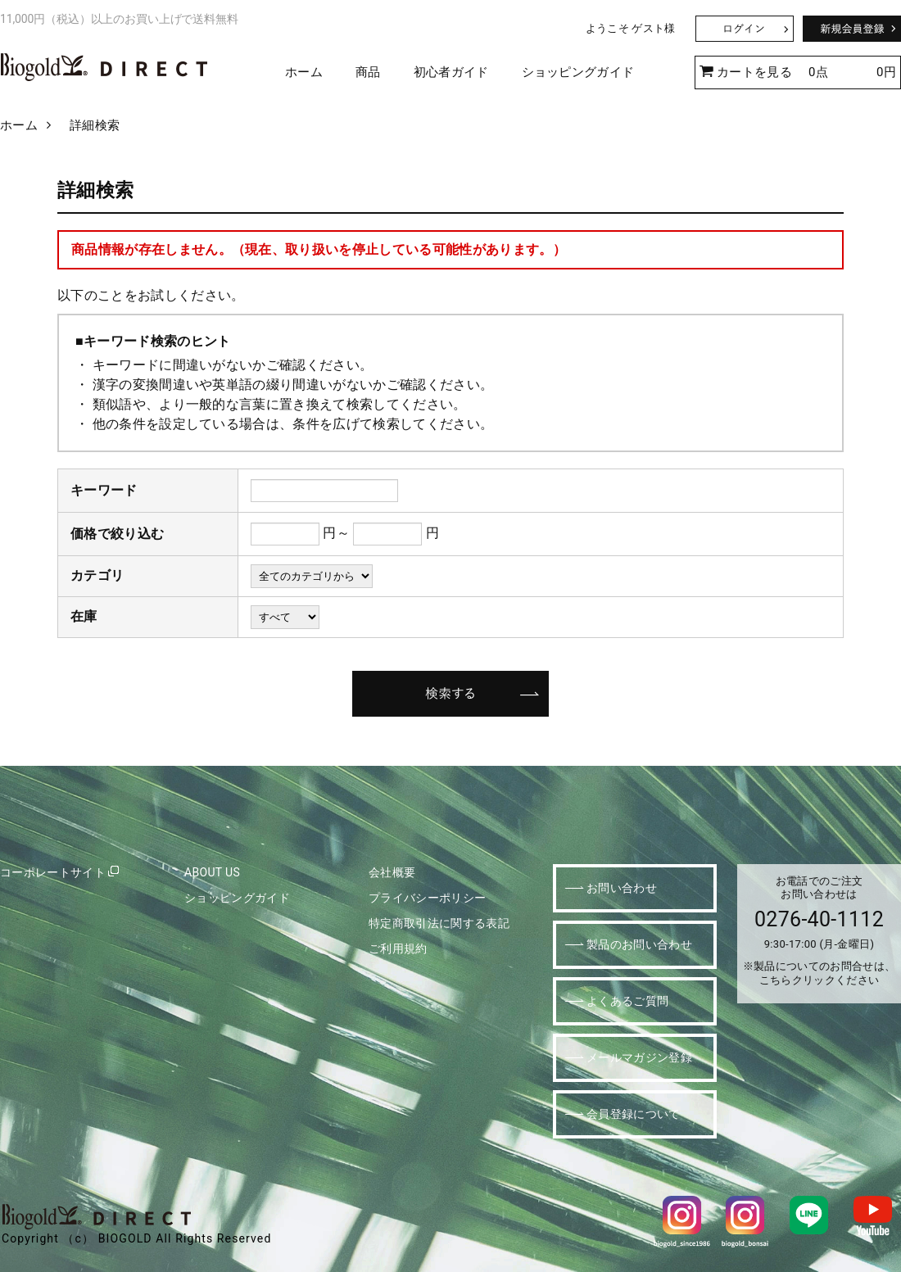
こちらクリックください (819, 980)
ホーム (304, 72)
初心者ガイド (451, 72)
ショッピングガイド (578, 72)
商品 (368, 72)
